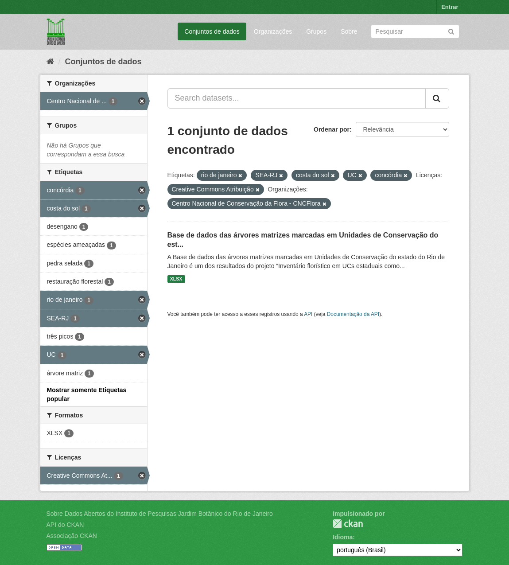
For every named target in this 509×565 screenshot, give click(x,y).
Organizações (273, 31)
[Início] (50, 61)
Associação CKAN (72, 535)
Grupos (316, 31)
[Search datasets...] (296, 98)
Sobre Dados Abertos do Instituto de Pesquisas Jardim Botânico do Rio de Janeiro (160, 513)
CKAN (348, 523)
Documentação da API (353, 314)
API (308, 314)
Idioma (343, 537)
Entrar (449, 7)
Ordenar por (332, 129)
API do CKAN (65, 524)
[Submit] (451, 31)
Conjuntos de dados (212, 31)
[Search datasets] (415, 31)
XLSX (176, 278)
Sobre (349, 31)
